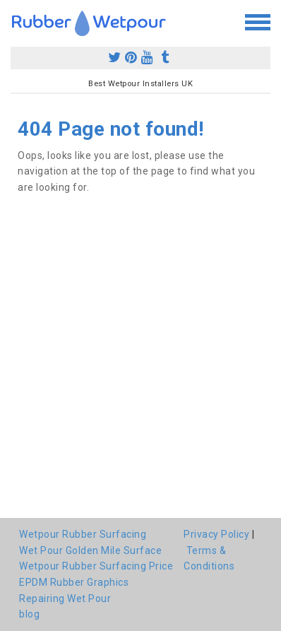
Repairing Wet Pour (65, 598)
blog (29, 614)
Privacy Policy (216, 534)
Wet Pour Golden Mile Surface (90, 550)
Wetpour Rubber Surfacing (82, 534)
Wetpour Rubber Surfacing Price (96, 566)
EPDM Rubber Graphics (73, 582)
